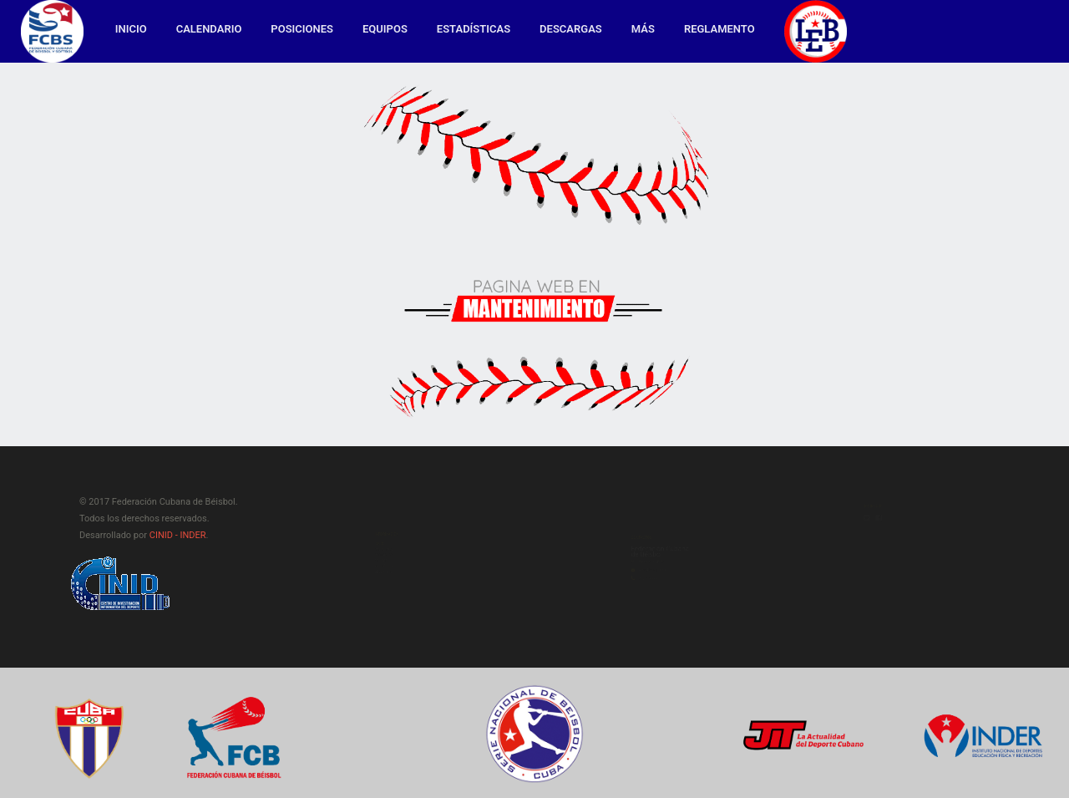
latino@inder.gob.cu (627, 596)
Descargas (571, 29)
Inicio (131, 29)
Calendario (209, 29)
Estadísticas (473, 29)
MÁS (643, 29)
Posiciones (302, 29)
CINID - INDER (177, 535)
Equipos (385, 29)
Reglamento (719, 29)
